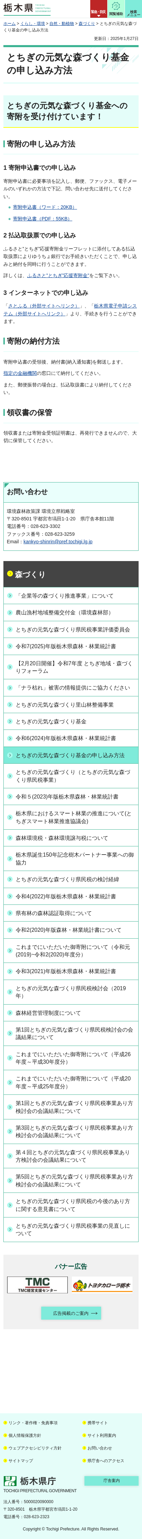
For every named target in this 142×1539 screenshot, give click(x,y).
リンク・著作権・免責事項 (33, 1422)
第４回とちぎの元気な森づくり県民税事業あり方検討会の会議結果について (73, 1156)
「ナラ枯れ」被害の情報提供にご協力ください (73, 688)
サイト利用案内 (102, 1435)
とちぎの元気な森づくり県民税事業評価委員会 (73, 629)
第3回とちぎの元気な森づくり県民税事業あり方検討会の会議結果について (74, 1131)
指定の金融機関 (20, 373)
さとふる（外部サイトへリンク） (44, 306)
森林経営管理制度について (48, 1013)
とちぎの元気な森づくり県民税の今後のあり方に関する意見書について (73, 1205)
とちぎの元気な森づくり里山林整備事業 (65, 705)
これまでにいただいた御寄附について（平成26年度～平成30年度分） (73, 1058)
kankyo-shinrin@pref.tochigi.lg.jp (58, 541)
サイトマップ (21, 1460)
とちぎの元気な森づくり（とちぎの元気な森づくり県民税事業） (73, 775)
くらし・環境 (32, 23)
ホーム (9, 23)
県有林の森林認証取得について (54, 913)
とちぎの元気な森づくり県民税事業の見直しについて (73, 1229)
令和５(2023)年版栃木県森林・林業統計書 (67, 797)
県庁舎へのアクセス (106, 1460)
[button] (98, 9)
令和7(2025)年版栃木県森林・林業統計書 (66, 646)
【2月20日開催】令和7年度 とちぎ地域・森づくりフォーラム (74, 667)
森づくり (87, 23)
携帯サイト (98, 1422)
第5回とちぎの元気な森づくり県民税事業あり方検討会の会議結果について (74, 1180)
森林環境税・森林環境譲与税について (62, 838)
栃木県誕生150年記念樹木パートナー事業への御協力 (75, 858)
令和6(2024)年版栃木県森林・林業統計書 (66, 738)
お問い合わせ (100, 1448)
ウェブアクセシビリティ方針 (35, 1448)
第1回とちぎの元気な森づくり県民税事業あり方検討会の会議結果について (74, 1107)
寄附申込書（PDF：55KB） (42, 218)
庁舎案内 (112, 1480)
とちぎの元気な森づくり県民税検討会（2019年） (71, 992)
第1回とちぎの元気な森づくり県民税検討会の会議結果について (74, 1033)
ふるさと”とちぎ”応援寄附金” (58, 275)
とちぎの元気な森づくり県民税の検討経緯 (67, 879)
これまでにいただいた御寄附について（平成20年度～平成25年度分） (73, 1082)
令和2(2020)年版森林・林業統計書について (69, 930)
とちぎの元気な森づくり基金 (51, 721)
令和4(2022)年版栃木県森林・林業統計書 (66, 896)
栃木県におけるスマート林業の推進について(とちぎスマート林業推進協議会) (74, 817)
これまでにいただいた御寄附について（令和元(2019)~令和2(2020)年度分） (73, 950)
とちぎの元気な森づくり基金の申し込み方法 (70, 755)
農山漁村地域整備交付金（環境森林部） (65, 612)
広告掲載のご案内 (71, 1313)
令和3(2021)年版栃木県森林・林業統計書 (66, 971)
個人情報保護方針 (25, 1435)
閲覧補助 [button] (116, 14)
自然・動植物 (61, 23)
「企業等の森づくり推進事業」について (65, 596)
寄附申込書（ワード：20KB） (45, 207)
